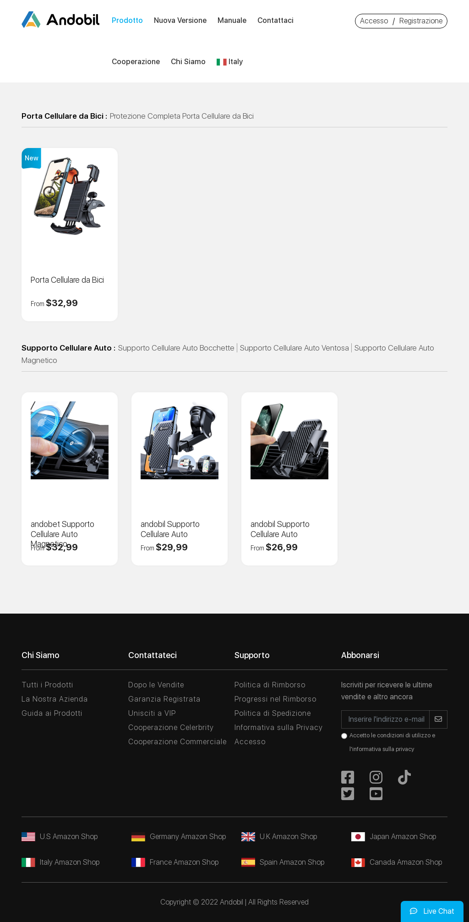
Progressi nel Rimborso (275, 699)
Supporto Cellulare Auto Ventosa (294, 347)
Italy (230, 61)
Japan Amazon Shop (393, 836)
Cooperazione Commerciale (177, 741)
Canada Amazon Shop (396, 862)
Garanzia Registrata (164, 699)
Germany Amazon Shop (178, 836)
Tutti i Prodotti (47, 685)
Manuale (232, 20)
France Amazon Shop (174, 862)
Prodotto (127, 20)
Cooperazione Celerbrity (171, 727)
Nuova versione (180, 20)
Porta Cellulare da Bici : (64, 116)
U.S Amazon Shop (60, 836)
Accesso (374, 20)
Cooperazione (136, 61)
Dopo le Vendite (156, 685)
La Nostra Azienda (55, 699)
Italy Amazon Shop (60, 862)
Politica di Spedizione (272, 713)
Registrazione (420, 20)
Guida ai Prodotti (52, 713)
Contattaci (275, 20)
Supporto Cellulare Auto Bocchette (176, 347)
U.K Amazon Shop (279, 836)
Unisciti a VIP (152, 713)
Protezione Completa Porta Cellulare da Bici (182, 116)
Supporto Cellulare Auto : (68, 347)
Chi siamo (188, 61)
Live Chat (432, 911)
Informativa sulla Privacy (278, 727)
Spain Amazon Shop (282, 862)
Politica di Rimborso (269, 685)
